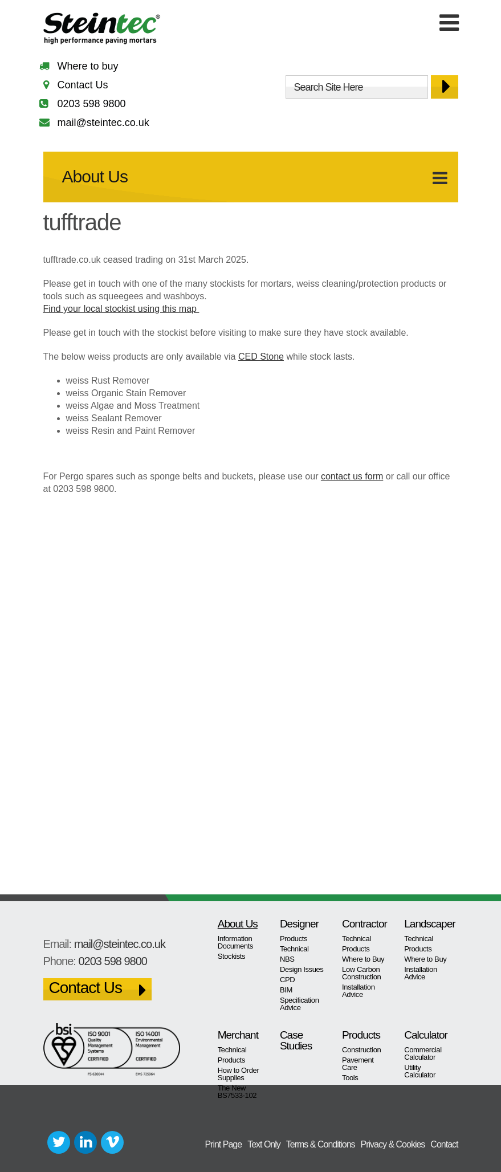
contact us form (352, 476)
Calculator (425, 1034)
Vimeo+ (112, 1142)
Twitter (58, 1142)
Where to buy (88, 66)
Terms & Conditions (320, 1144)
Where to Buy (363, 959)
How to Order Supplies (238, 1074)
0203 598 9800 (92, 103)
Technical (294, 949)
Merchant (238, 1034)
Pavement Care (357, 1063)
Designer (299, 923)
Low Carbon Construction (361, 973)
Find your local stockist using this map (121, 309)
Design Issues (302, 969)
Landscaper (426, 923)
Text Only (263, 1144)
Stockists (232, 956)
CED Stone (261, 356)
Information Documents (235, 942)
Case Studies (296, 1040)
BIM (286, 990)
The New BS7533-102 (237, 1091)
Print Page (223, 1144)
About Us (95, 176)
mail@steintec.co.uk (103, 122)
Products (293, 938)
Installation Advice (358, 990)
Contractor (364, 923)
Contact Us (83, 85)
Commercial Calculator (422, 1053)
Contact (444, 1144)
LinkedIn (85, 1142)
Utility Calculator (419, 1071)
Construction (361, 1049)
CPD (287, 979)
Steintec (102, 30)
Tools (350, 1077)
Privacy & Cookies (393, 1144)
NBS (287, 959)
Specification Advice (299, 1003)
